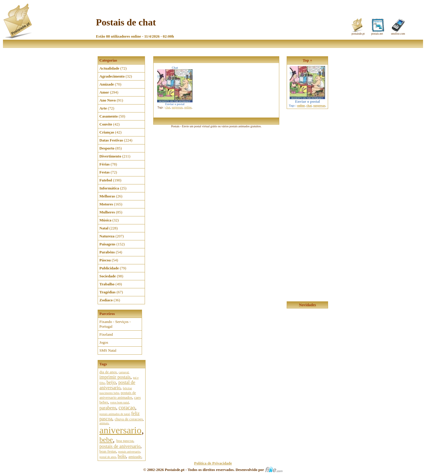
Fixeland (106, 334)
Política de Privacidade (213, 463)
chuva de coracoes (129, 419)
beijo (111, 382)
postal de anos (107, 457)
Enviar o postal (307, 100)
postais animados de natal (114, 414)
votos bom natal (119, 402)
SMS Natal (107, 350)
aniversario (120, 430)
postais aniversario (129, 451)
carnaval (124, 372)
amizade (134, 456)
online (187, 107)
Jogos (103, 342)
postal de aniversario (117, 385)
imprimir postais (114, 376)
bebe (106, 439)
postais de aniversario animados (117, 395)
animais (104, 423)
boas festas (107, 451)
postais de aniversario (120, 446)
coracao (127, 408)
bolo (122, 456)
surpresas (177, 107)
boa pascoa (124, 440)
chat (167, 107)
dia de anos (108, 372)
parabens (107, 407)
